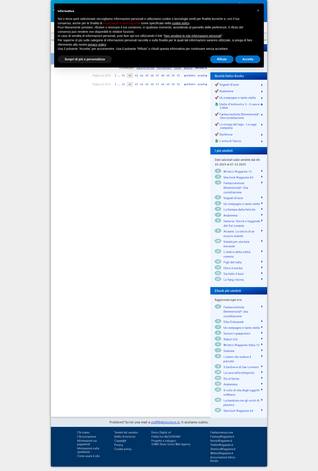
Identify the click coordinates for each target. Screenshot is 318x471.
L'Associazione (86, 436)
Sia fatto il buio (233, 274)
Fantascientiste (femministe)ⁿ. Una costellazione (235, 187)
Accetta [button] (247, 59)
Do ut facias (231, 379)
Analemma (230, 215)
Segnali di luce (233, 198)
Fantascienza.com (221, 432)
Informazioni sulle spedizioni (88, 450)
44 (141, 75)
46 (152, 75)
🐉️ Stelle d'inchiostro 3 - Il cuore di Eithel (239, 105)
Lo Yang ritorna (233, 280)
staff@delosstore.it (165, 422)
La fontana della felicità (239, 209)
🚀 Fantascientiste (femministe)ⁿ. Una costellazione (237, 116)
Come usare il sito (88, 456)
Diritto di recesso (124, 436)
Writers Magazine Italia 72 (241, 345)
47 (157, 75)
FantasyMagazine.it (222, 436)
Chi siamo (83, 432)
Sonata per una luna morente (236, 244)
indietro (190, 75)
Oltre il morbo (233, 268)
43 (136, 75)
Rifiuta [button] (222, 59)
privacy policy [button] (97, 44)
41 (123, 75)
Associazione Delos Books (222, 459)
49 (167, 75)
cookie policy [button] (180, 23)
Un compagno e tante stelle (241, 204)
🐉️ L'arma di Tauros (228, 141)
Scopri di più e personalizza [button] (85, 59)
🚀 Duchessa (223, 134)
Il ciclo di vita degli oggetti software (241, 392)
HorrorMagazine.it (221, 441)
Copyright (120, 441)
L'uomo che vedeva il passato (237, 359)
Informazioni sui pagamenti (87, 442)
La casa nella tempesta (238, 373)
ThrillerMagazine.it (221, 445)
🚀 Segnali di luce (227, 84)
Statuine (229, 351)
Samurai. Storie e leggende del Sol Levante (241, 223)
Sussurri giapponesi (237, 333)
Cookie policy (122, 449)
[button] (258, 10)
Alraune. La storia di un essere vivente (238, 233)
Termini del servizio (126, 432)
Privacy (118, 445)
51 (178, 75)
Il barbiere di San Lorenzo (241, 367)
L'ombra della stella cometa (236, 254)
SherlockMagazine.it (222, 449)
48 (162, 75)
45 (147, 75)
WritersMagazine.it (221, 453)
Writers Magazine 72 (237, 171)
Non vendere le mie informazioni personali (192, 36)
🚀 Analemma (224, 91)
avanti (201, 75)
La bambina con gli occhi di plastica (241, 402)
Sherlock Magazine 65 (238, 177)
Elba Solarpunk (233, 322)
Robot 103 (230, 339)
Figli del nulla (232, 262)
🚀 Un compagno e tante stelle (235, 97)
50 (173, 75)
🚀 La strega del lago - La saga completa (235, 126)
